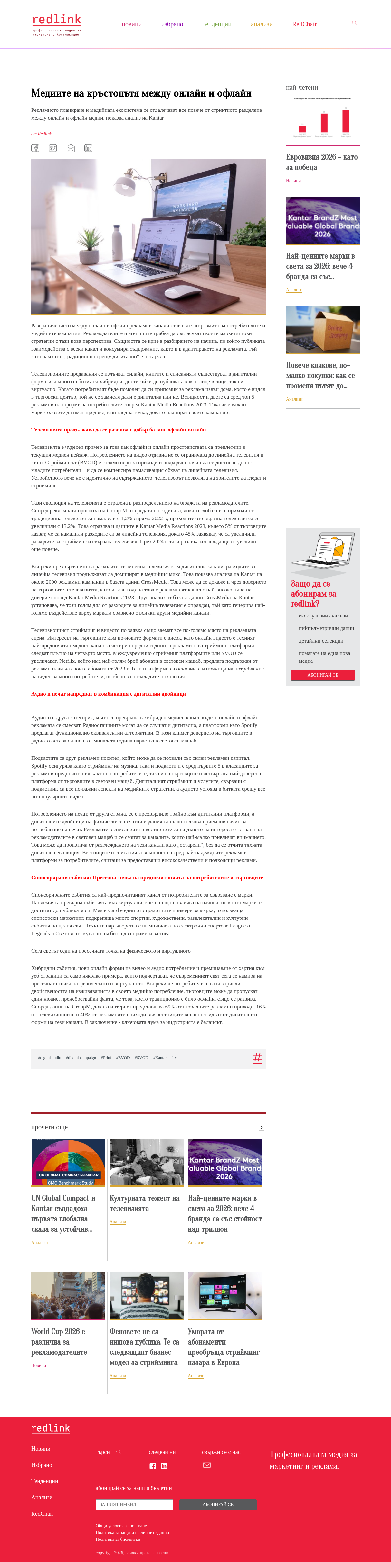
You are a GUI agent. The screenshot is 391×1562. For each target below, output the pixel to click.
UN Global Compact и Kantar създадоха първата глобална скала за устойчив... (63, 1214)
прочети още (49, 1127)
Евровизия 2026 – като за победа (322, 162)
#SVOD (141, 1057)
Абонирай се (323, 675)
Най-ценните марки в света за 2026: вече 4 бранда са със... (320, 266)
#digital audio (49, 1057)
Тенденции (217, 24)
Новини (132, 24)
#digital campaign (81, 1057)
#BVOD (123, 1057)
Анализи (262, 24)
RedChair (304, 24)
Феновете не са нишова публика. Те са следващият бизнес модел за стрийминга (144, 1347)
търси (103, 1452)
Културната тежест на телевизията (144, 1203)
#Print (106, 1057)
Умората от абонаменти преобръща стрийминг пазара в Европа (224, 1347)
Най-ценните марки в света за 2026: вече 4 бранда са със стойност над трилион (225, 1214)
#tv (174, 1057)
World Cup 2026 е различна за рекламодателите (59, 1342)
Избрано (172, 24)
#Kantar (160, 1057)
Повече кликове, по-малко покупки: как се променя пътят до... (320, 375)
